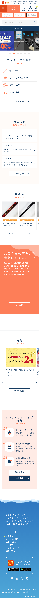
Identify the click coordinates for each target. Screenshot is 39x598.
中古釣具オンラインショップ (17, 518)
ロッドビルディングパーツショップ (19, 521)
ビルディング (19, 15)
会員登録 (19, 478)
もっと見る (19, 305)
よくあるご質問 (12, 539)
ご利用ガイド (11, 536)
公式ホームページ (13, 548)
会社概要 (9, 545)
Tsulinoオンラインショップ (17, 524)
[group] (19, 41)
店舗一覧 (9, 551)
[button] (2, 28)
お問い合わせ (11, 542)
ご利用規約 (26, 592)
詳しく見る (19, 472)
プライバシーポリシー (9, 589)
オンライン (7, 15)
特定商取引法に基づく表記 (11, 592)
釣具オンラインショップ (15, 515)
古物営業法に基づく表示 (28, 589)
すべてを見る (19, 101)
